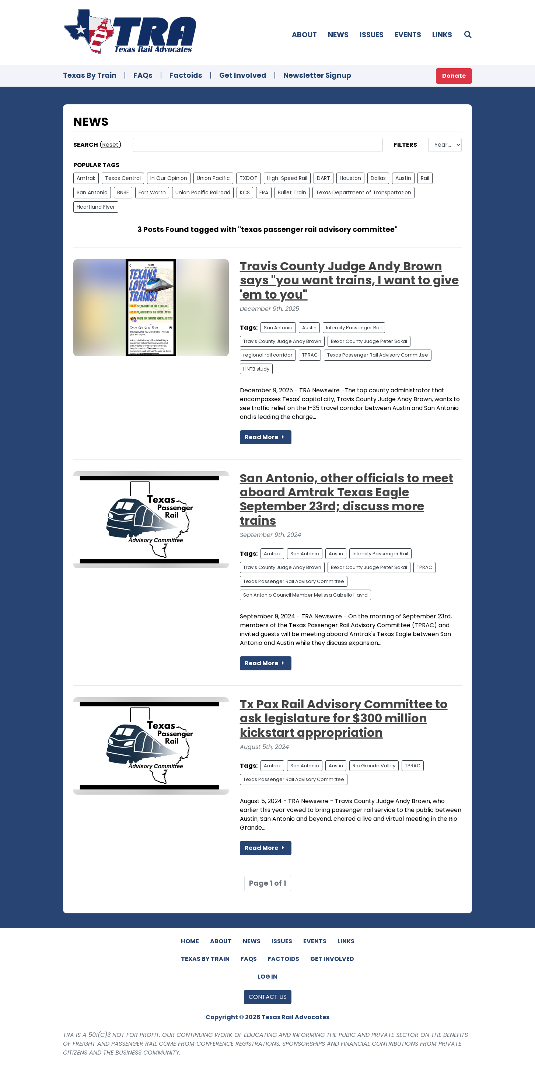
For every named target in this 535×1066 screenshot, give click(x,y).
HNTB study (256, 369)
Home (190, 941)
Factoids (185, 75)
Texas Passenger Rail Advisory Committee (377, 355)
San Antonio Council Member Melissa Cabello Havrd (305, 595)
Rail (425, 178)
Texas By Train (89, 75)
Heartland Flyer (96, 207)
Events (408, 35)
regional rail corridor (268, 355)
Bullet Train (292, 192)
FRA (263, 192)
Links (442, 35)
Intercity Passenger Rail (354, 327)
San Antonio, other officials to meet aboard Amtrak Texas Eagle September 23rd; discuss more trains (346, 499)
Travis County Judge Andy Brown (282, 341)
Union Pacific (213, 178)
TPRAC (310, 355)
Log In (267, 976)
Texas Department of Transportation (363, 192)
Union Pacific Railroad (202, 192)
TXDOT (248, 178)
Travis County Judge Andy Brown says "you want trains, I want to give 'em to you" (349, 280)
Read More (266, 437)
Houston (350, 178)
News (338, 35)
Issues (372, 35)
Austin (403, 178)
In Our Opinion (168, 178)
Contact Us (268, 997)
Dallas (378, 178)
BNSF (123, 192)
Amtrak (86, 178)
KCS (245, 192)
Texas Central (123, 178)
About (304, 35)
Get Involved (242, 75)
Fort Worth (152, 192)
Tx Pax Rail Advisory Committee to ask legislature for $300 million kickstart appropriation (344, 718)
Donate (454, 76)
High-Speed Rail (287, 178)
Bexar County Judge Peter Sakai (369, 341)
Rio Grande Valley (374, 766)
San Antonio (92, 192)
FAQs (143, 75)
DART (323, 178)
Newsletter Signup (317, 75)
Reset (110, 144)
